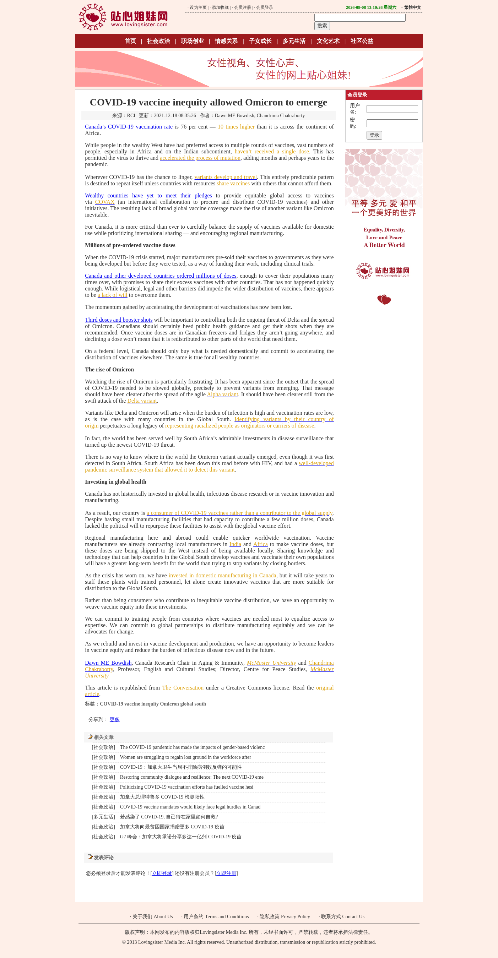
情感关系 (226, 41)
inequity (150, 704)
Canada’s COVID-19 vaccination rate (129, 127)
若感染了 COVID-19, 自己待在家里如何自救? (169, 817)
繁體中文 (412, 7)
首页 (130, 41)
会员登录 (264, 7)
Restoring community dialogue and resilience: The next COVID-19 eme (192, 777)
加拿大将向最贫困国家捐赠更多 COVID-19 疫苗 (172, 826)
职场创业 (192, 41)
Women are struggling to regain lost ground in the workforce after (185, 757)
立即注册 (226, 873)
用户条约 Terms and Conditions (216, 916)
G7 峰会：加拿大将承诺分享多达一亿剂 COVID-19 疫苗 (181, 836)
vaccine (132, 704)
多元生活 (294, 41)
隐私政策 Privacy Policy (285, 916)
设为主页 (198, 7)
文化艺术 (328, 41)
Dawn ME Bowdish (108, 663)
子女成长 (260, 41)
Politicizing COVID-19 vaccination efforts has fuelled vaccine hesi (187, 787)
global (186, 704)
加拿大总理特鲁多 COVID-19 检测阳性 (162, 797)
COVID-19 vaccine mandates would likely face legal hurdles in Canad (190, 807)
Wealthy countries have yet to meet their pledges (148, 195)
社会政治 (158, 41)
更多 (115, 719)
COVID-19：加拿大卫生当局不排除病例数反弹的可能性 (181, 767)
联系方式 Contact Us (342, 916)
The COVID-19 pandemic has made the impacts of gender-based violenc (192, 747)
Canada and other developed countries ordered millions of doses (160, 276)
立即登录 (162, 873)
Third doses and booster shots (118, 320)
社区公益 (362, 41)
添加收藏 (220, 7)
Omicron (169, 704)
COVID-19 (111, 704)
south (200, 704)
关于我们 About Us (152, 916)
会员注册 (242, 7)
